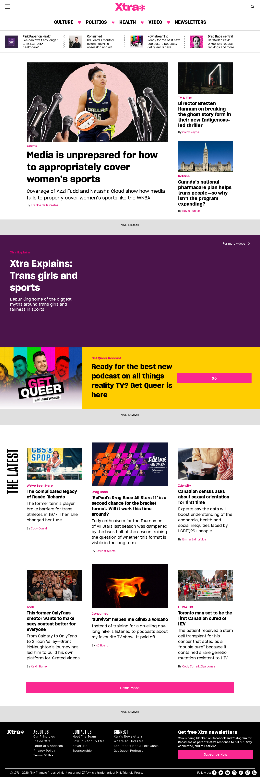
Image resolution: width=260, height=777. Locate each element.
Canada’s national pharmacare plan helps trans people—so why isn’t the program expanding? (204, 193)
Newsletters (190, 22)
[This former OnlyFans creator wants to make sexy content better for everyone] (54, 587)
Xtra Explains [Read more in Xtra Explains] (20, 252)
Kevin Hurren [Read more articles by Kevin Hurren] (191, 211)
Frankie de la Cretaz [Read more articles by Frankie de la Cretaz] (44, 205)
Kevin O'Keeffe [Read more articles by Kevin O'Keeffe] (106, 551)
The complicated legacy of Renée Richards (52, 494)
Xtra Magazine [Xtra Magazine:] (15, 733)
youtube (227, 772)
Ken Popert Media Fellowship (136, 746)
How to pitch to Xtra (88, 741)
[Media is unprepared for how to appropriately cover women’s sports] (97, 102)
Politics (96, 22)
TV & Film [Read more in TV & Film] (185, 98)
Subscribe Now (215, 754)
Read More (130, 688)
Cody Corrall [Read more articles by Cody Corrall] (39, 528)
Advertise (80, 746)
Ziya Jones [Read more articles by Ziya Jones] (207, 666)
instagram (234, 772)
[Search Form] (252, 7)
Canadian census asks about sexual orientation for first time (203, 497)
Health (127, 22)
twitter (221, 772)
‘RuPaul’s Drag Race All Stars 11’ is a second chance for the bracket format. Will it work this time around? (129, 506)
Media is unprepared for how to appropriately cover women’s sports (92, 167)
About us (41, 731)
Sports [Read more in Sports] (32, 146)
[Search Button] (252, 6)
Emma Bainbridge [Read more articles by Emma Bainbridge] (194, 539)
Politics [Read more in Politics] (184, 176)
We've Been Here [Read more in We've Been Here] (40, 485)
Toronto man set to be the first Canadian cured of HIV (205, 618)
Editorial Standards (48, 746)
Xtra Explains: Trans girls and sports (44, 275)
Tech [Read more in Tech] (30, 607)
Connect (121, 731)
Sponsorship (82, 750)
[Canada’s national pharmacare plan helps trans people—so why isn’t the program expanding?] (205, 156)
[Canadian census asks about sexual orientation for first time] (205, 466)
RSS (254, 772)
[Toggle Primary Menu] (7, 7)
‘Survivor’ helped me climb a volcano (130, 619)
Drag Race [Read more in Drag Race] (100, 492)
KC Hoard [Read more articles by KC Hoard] (102, 645)
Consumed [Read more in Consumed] (100, 613)
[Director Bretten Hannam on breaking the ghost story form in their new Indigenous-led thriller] (205, 78)
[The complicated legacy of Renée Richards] (54, 466)
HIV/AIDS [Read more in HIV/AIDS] (185, 607)
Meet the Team (84, 736)
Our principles (44, 736)
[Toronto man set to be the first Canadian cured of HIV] (205, 587)
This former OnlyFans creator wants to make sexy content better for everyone (51, 621)
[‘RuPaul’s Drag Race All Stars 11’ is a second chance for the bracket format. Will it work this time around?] (130, 466)
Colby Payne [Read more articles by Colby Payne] (190, 132)
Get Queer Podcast (106, 358)
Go (214, 378)
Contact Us (82, 731)
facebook (214, 772)
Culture (63, 22)
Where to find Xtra (128, 741)
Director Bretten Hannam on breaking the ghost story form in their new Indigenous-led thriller (204, 114)
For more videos (234, 243)
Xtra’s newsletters (128, 736)
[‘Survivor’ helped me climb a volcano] (130, 588)
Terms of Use (43, 755)
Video (155, 22)
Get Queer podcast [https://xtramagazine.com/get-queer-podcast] (128, 750)
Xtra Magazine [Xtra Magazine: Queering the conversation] (130, 7)
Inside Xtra (42, 741)
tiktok (241, 772)
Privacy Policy (44, 750)
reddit (247, 772)
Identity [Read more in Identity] (184, 485)
